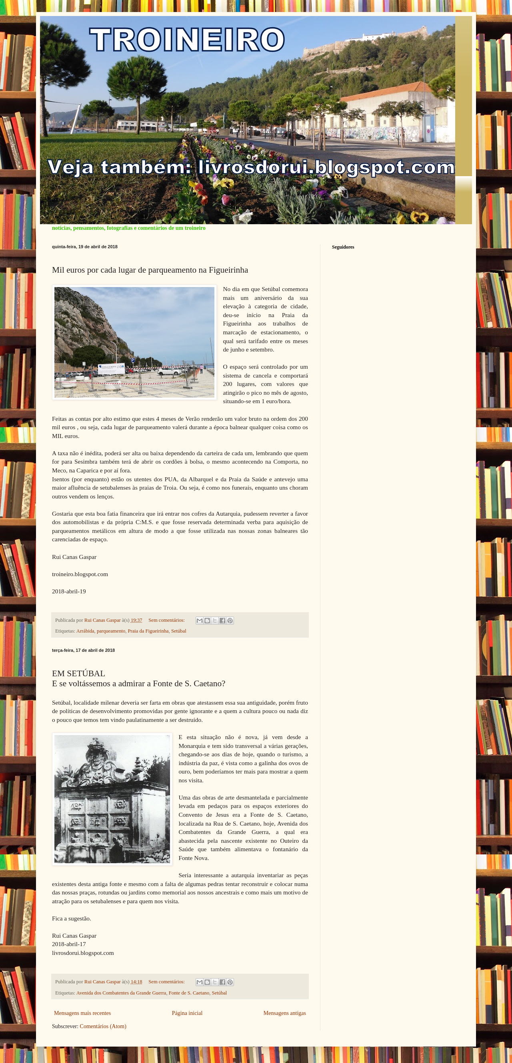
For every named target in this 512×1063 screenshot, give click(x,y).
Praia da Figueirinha (148, 631)
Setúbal (178, 631)
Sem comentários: (167, 620)
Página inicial (187, 1013)
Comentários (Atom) (103, 1026)
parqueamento (111, 631)
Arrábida (85, 631)
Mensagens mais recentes (82, 1013)
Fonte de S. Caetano (189, 993)
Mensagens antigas (285, 1013)
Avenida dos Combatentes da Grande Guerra (121, 993)
